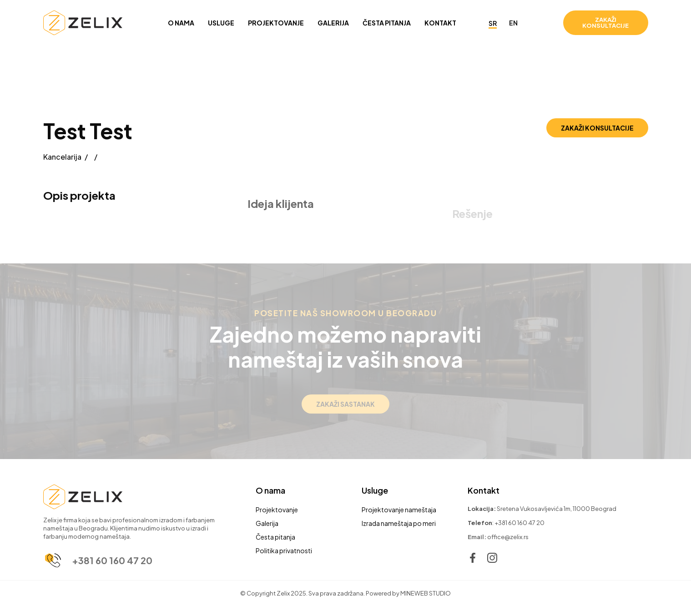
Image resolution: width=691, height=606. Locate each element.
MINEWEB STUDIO (425, 593)
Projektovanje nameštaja (399, 509)
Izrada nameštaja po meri (399, 523)
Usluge (375, 490)
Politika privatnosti (284, 550)
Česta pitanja (275, 537)
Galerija (267, 523)
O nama (270, 490)
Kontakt (483, 490)
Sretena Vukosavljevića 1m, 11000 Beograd (556, 508)
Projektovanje (277, 509)
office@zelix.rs (508, 536)
